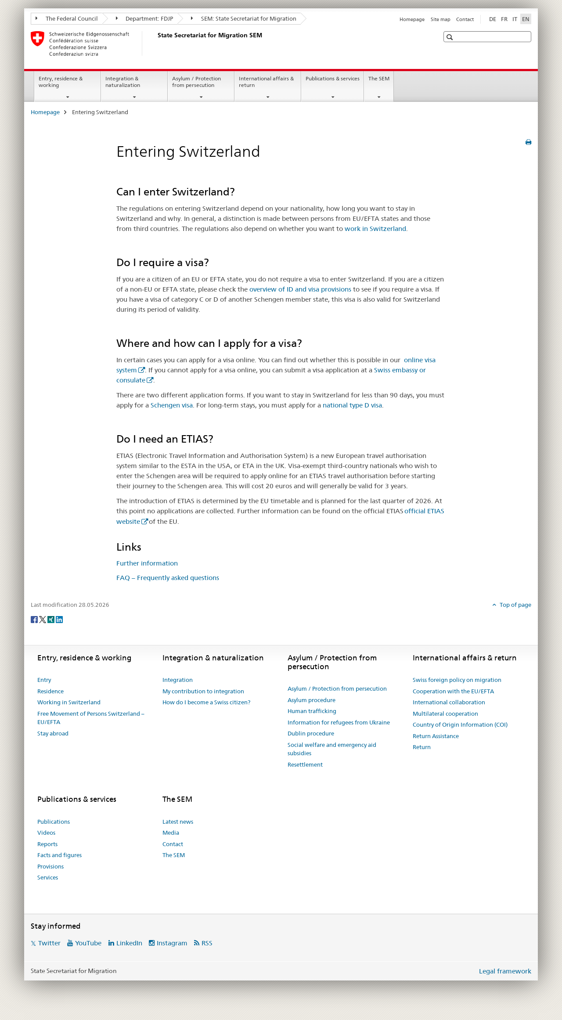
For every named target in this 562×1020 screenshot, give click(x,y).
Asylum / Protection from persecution (196, 81)
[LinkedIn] (59, 619)
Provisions (50, 866)
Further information (147, 563)
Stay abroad (52, 733)
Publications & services (333, 78)
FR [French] (504, 18)
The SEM (378, 78)
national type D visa (352, 405)
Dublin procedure (311, 733)
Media (170, 832)
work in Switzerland (375, 228)
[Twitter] (43, 619)
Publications (53, 821)
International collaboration (449, 702)
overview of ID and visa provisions (300, 289)
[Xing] (51, 619)
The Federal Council (67, 18)
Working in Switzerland (69, 702)
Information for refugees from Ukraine (339, 722)
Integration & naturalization (122, 81)
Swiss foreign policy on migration (457, 679)
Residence (50, 691)
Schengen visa (172, 405)
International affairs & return (266, 81)
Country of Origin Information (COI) (460, 724)
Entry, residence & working (61, 81)
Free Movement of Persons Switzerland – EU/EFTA (90, 718)
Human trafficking (312, 710)
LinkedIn (129, 943)
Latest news (177, 821)
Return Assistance (436, 735)
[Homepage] (156, 43)
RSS (207, 943)
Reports (47, 843)
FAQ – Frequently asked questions (167, 577)
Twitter (49, 943)
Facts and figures (59, 854)
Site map (440, 19)
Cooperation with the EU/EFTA (453, 691)
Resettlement (305, 764)
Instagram (172, 943)
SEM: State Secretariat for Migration (243, 18)
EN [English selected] (526, 18)
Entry (44, 679)
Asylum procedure (311, 699)
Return (422, 746)
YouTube (88, 943)
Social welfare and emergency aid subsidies (332, 749)
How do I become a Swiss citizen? (206, 702)
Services (47, 877)
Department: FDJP (144, 18)
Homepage (412, 19)
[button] (451, 37)
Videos (46, 832)
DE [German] (492, 18)
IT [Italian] (514, 18)
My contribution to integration (203, 691)
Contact (465, 19)
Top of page (514, 604)
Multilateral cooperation (445, 713)
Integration (177, 679)
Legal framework (505, 971)
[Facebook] (35, 619)
